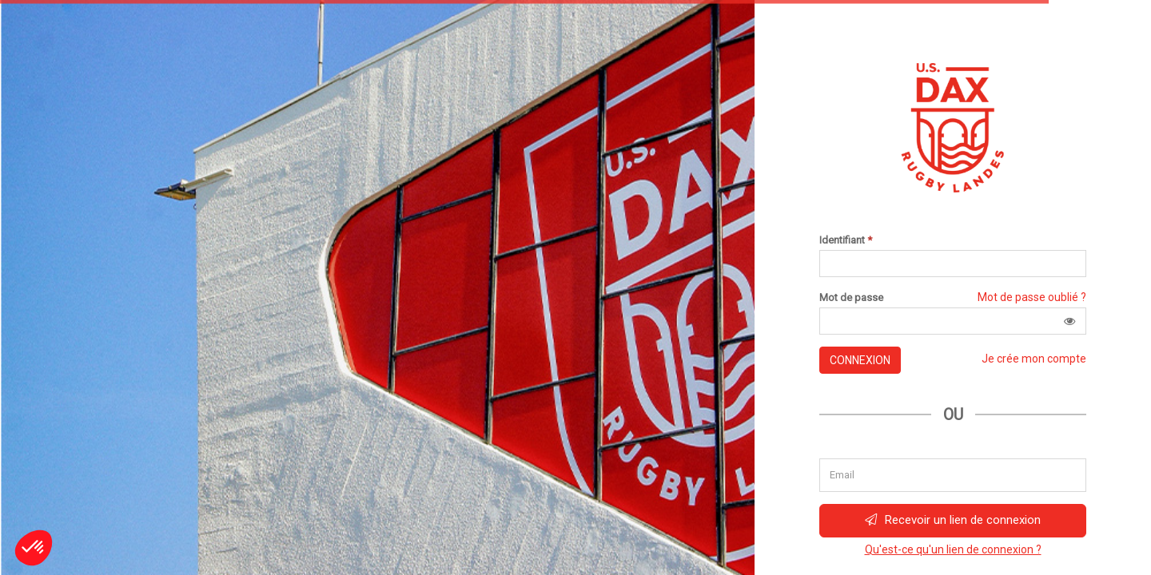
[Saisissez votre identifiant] (952, 263)
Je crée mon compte (1034, 358)
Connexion (860, 360)
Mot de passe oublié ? (1032, 297)
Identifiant (845, 240)
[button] (1069, 321)
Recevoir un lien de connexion (953, 520)
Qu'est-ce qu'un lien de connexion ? (953, 549)
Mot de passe (851, 297)
